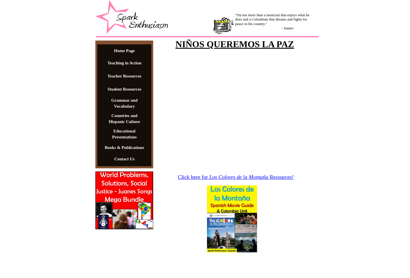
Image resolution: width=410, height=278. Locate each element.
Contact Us (124, 159)
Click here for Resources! (236, 177)
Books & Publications (124, 147)
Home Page (124, 50)
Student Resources (124, 89)
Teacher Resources (124, 76)
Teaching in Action (124, 63)
